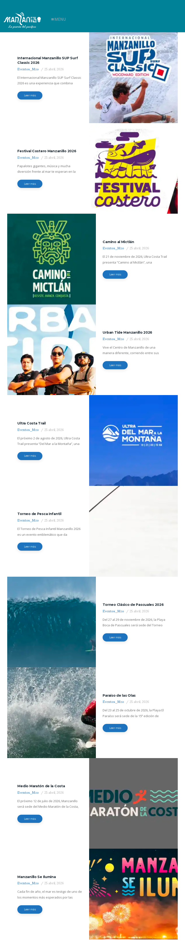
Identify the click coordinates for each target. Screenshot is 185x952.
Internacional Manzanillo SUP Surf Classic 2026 (47, 58)
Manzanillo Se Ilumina (36, 843)
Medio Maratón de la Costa (41, 756)
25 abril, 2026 (54, 68)
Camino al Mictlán (118, 233)
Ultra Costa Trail (31, 407)
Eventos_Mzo (28, 68)
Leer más (30, 93)
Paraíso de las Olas (119, 669)
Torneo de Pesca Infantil (39, 495)
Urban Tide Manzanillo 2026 (127, 320)
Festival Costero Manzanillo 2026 (46, 146)
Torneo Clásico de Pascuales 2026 (133, 582)
